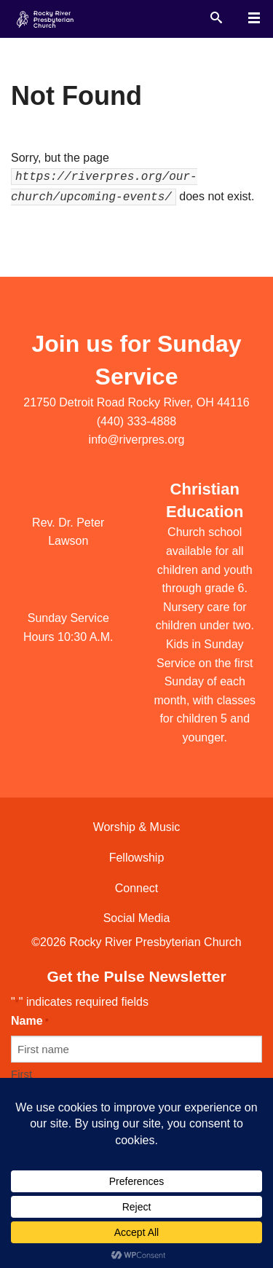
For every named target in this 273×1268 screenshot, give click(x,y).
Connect (137, 888)
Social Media (136, 918)
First (21, 1074)
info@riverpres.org (137, 439)
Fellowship (137, 857)
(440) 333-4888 (136, 421)
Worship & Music (137, 827)
